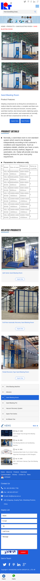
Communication (6, 474)
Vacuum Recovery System (14, 408)
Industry (14, 474)
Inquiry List (5, 510)
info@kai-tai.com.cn (15, 496)
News (29, 474)
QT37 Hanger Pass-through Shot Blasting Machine (24, 435)
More (34, 426)
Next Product (25, 121)
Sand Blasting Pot (11, 403)
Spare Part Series (11, 414)
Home (3, 26)
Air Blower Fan (10, 419)
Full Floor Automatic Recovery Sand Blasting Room (18, 322)
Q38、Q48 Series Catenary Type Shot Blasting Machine (25, 462)
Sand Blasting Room (24, 26)
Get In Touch (6, 558)
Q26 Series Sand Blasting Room (12, 273)
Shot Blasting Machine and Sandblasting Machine (23, 444)
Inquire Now (14, 121)
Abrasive (8, 392)
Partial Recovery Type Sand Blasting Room (15, 372)
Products (11, 26)
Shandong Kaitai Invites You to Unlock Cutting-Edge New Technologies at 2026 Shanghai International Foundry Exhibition (25, 453)
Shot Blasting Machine (13, 386)
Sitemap (7, 477)
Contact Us (22, 474)
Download (24, 472)
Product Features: (8, 100)
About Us (9, 472)
